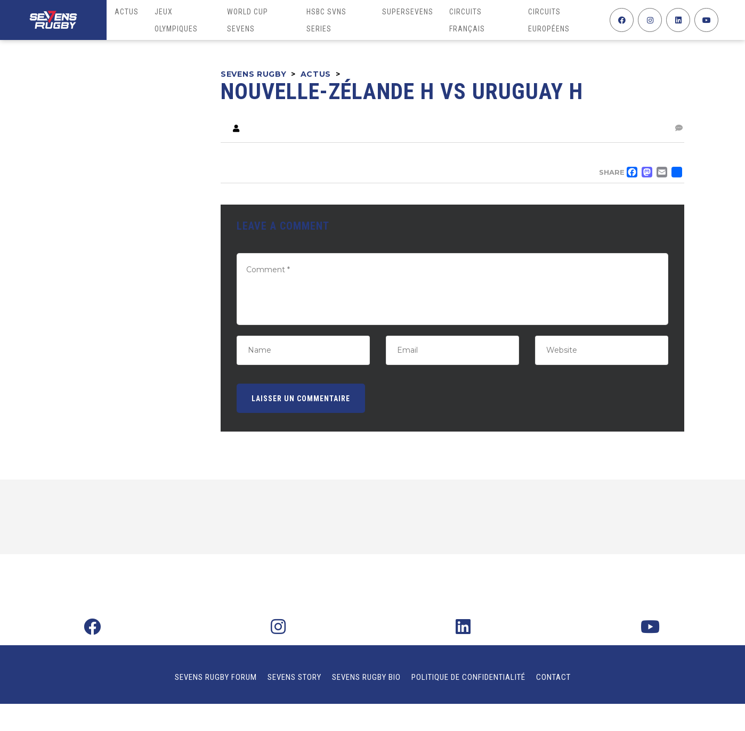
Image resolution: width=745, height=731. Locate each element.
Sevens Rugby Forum (216, 677)
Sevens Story (294, 677)
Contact (553, 677)
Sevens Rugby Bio (366, 677)
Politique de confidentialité (468, 677)
